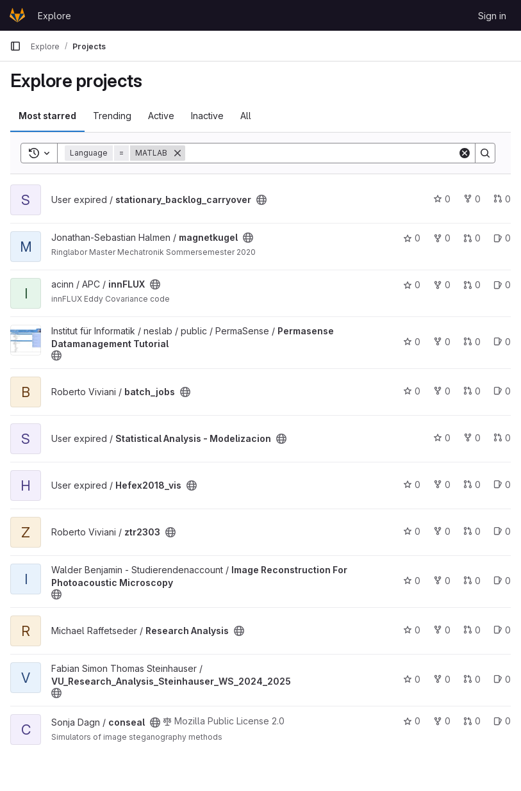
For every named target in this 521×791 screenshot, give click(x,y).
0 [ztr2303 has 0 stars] (411, 531)
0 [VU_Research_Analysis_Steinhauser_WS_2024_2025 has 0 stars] (411, 679)
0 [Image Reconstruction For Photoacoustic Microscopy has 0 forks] (442, 580)
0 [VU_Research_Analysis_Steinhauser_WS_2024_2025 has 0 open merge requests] (472, 679)
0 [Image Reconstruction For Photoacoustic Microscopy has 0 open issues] (502, 580)
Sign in (492, 15)
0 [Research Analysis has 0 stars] (411, 629)
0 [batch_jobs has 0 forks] (442, 391)
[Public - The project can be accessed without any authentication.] (261, 200)
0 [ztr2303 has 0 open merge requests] (472, 531)
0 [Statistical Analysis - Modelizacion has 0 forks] (472, 437)
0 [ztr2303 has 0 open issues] (502, 531)
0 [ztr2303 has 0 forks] (442, 531)
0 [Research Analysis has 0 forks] (442, 629)
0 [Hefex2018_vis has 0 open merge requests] (472, 484)
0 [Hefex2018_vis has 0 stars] (411, 484)
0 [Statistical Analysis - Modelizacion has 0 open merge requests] (502, 437)
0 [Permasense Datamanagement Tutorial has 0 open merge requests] (472, 341)
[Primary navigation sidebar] (15, 46)
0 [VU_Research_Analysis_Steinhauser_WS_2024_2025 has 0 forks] (442, 679)
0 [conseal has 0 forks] (442, 720)
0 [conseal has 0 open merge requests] (472, 720)
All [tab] (245, 115)
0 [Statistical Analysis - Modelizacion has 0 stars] (442, 437)
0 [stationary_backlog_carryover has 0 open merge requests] (502, 198)
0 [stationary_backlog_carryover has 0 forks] (472, 198)
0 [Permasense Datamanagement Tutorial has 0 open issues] (502, 341)
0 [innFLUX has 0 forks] (442, 284)
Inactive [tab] (207, 115)
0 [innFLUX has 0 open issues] (502, 284)
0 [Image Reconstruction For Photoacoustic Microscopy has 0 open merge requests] (472, 580)
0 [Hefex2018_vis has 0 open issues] (502, 484)
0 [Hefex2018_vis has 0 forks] (442, 484)
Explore (54, 15)
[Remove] (177, 153)
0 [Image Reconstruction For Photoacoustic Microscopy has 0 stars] (411, 580)
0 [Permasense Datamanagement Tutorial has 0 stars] (411, 341)
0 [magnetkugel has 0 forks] (442, 237)
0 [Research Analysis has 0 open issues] (502, 629)
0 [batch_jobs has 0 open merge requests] (472, 391)
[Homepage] (17, 15)
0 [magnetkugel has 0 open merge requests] (472, 237)
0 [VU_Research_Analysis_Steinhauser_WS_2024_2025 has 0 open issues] (502, 679)
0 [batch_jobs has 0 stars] (411, 391)
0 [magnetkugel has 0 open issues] (502, 237)
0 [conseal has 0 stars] (411, 720)
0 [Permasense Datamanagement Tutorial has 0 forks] (442, 341)
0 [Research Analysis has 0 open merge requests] (472, 629)
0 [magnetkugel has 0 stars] (411, 237)
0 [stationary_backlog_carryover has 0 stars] (442, 198)
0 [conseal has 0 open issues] (502, 720)
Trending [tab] (112, 115)
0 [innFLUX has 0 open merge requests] (472, 284)
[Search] (321, 153)
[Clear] (464, 153)
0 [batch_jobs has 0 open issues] (502, 391)
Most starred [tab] (47, 115)
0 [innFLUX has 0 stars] (411, 284)
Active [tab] (161, 115)
